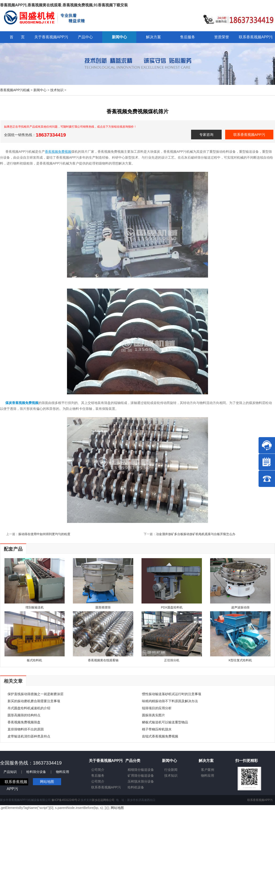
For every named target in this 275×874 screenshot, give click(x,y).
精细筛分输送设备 (141, 770)
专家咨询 (206, 135)
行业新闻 (170, 770)
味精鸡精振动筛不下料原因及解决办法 (170, 701)
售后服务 (97, 775)
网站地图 (47, 782)
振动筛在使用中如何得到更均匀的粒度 (44, 534)
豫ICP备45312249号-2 (65, 800)
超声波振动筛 (240, 607)
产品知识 (10, 772)
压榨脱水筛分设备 (141, 781)
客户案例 (207, 770)
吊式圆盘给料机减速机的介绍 (29, 708)
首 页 (17, 37)
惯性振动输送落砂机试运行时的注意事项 (171, 694)
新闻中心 (40, 90)
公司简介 (97, 770)
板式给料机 (34, 660)
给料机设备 (136, 787)
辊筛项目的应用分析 (157, 708)
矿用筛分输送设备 (141, 775)
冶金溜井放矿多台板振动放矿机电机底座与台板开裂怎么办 (195, 534)
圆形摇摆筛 (103, 607)
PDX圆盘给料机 (172, 607)
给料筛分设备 (36, 772)
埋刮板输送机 (34, 607)
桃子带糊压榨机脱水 (157, 729)
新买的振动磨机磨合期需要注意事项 (34, 701)
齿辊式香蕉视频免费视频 (160, 736)
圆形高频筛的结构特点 (24, 715)
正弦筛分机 (171, 660)
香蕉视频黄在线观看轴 (103, 660)
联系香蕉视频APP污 (249, 135)
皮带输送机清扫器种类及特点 (29, 736)
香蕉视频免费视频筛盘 (24, 722)
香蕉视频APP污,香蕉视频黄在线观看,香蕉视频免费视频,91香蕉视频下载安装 (64, 5)
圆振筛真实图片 (153, 715)
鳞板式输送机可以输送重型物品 (165, 722)
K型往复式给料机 (240, 660)
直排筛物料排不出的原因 (26, 729)
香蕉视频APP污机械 (15, 90)
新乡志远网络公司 (103, 800)
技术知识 (56, 90)
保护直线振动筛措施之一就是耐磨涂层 (35, 694)
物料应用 (62, 772)
